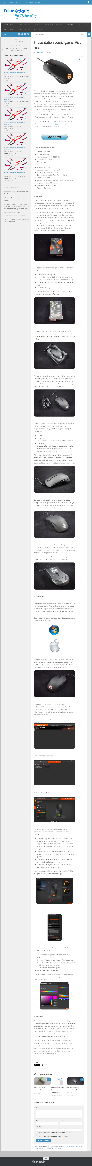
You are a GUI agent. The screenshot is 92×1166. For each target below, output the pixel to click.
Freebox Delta (38, 25)
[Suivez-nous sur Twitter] (22, 34)
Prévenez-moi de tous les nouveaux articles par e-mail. (53, 1136)
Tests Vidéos (38, 29)
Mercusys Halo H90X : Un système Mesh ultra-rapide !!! (58, 1090)
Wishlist (37, 2)
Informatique (70, 25)
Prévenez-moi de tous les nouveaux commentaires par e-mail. (54, 1132)
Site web (38, 1126)
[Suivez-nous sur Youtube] (25, 34)
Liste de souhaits (27, 2)
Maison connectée (24, 25)
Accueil (4, 2)
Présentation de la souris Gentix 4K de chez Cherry (73, 1090)
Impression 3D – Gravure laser (54, 25)
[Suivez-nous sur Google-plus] (28, 34)
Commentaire (40, 1108)
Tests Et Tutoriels (9, 29)
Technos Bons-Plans (24, 29)
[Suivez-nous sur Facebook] (19, 34)
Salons (85, 25)
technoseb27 (41, 53)
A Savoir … (13, 25)
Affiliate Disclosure (14, 2)
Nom (37, 1120)
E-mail (62, 1120)
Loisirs (78, 25)
